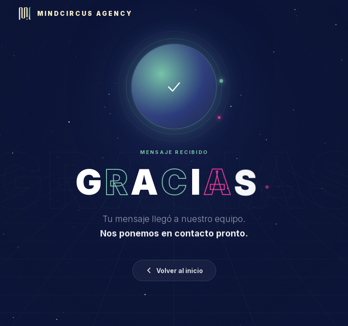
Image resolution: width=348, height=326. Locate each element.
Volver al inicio (174, 272)
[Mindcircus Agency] (75, 13)
